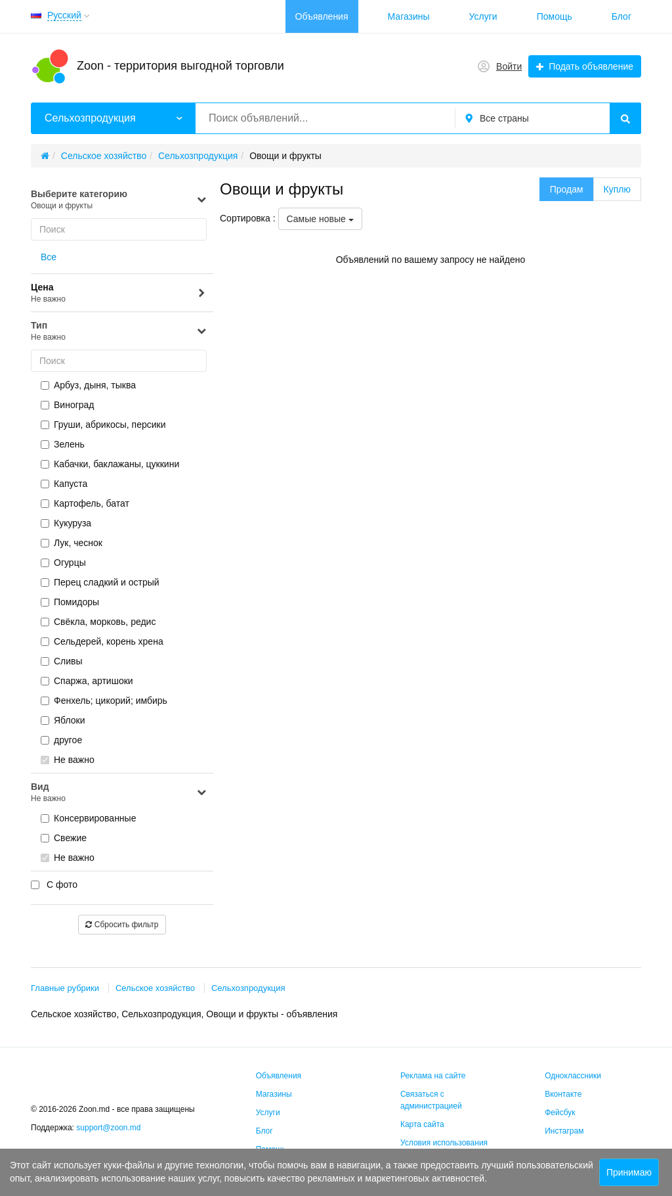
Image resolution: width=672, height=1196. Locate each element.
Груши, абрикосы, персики (103, 424)
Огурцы (63, 562)
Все (48, 257)
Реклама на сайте (433, 1075)
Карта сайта (422, 1124)
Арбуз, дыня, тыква (88, 385)
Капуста (64, 483)
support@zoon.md (109, 1127)
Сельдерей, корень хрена (102, 641)
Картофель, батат (85, 503)
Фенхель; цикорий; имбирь (104, 700)
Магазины (409, 16)
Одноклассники (573, 1075)
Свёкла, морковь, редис (98, 621)
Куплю (617, 189)
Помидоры (70, 602)
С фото (54, 884)
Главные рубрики (65, 988)
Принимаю (629, 1172)
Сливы (62, 661)
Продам (566, 189)
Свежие (64, 838)
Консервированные (88, 818)
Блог (621, 16)
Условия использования (444, 1142)
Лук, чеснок (71, 543)
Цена (119, 293)
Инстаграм (564, 1131)
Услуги (483, 16)
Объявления (321, 16)
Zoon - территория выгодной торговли (180, 65)
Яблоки (63, 720)
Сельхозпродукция (248, 988)
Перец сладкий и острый (100, 582)
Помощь (554, 16)
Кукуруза (66, 523)
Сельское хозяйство (155, 988)
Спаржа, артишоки (87, 681)
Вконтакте (563, 1094)
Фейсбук (560, 1112)
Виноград (67, 405)
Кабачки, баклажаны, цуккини (110, 464)
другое (61, 740)
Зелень (63, 444)
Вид (119, 792)
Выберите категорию (119, 200)
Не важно (67, 759)
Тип (119, 331)
